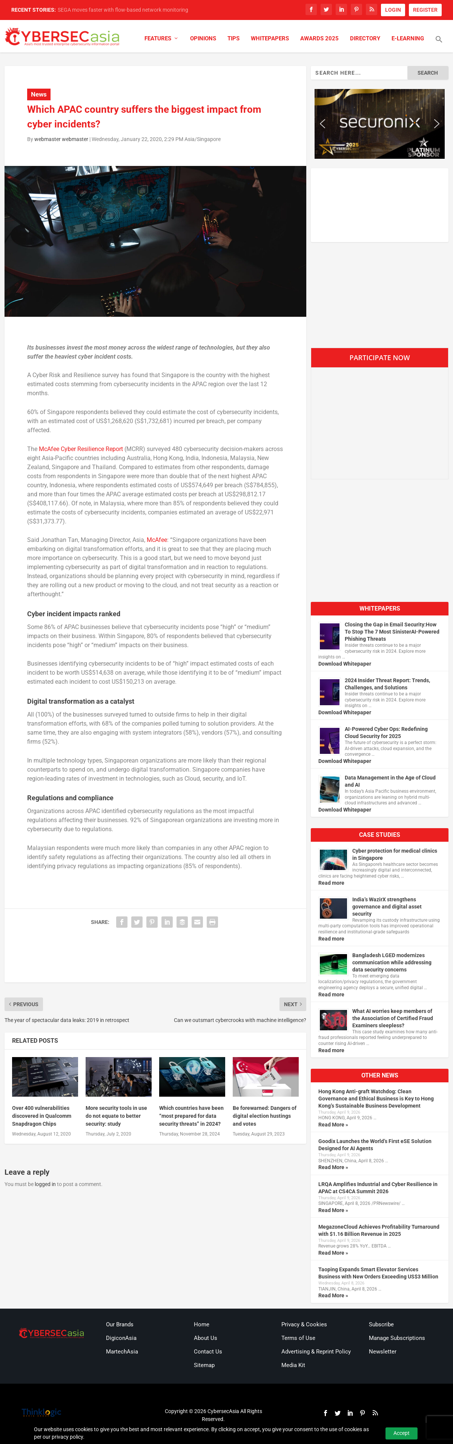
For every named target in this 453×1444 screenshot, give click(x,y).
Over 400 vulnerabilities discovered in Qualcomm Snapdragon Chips (41, 1116)
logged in (45, 1184)
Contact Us (208, 1351)
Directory (365, 38)
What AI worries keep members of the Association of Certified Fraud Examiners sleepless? (392, 1018)
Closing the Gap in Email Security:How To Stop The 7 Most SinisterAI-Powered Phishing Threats (392, 631)
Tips (233, 38)
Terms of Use (298, 1338)
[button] (439, 44)
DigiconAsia (121, 1338)
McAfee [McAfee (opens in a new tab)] (157, 539)
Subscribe (381, 1324)
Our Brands (120, 1324)
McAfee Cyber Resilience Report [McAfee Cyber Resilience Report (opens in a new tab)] (81, 449)
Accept (401, 1433)
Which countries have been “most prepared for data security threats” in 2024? (191, 1116)
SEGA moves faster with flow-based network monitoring (123, 10)
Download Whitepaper (344, 664)
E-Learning (408, 38)
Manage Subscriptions (397, 1338)
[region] (379, 124)
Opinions (203, 38)
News (39, 94)
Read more (331, 883)
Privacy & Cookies (304, 1324)
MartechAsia (122, 1351)
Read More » (333, 1125)
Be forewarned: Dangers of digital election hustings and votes (264, 1116)
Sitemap (204, 1365)
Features (157, 38)
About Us (205, 1338)
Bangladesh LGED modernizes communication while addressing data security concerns (392, 962)
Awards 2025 (319, 38)
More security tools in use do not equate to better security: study (116, 1116)
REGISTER (425, 10)
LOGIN (393, 10)
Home (201, 1324)
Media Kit (293, 1365)
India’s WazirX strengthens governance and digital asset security (387, 906)
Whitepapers (270, 38)
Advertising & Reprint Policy (316, 1351)
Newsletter (382, 1351)
